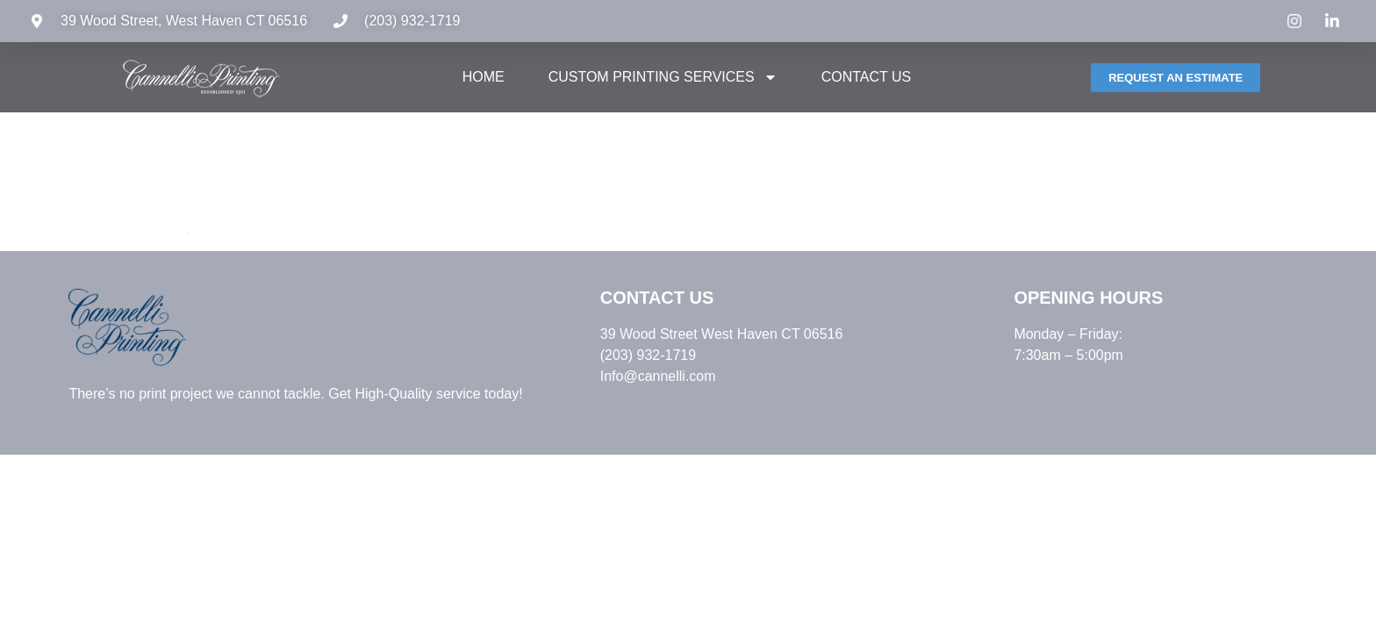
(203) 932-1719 (412, 20)
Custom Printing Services (663, 77)
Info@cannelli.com (658, 376)
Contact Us (866, 76)
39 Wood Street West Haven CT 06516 (721, 334)
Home (483, 76)
